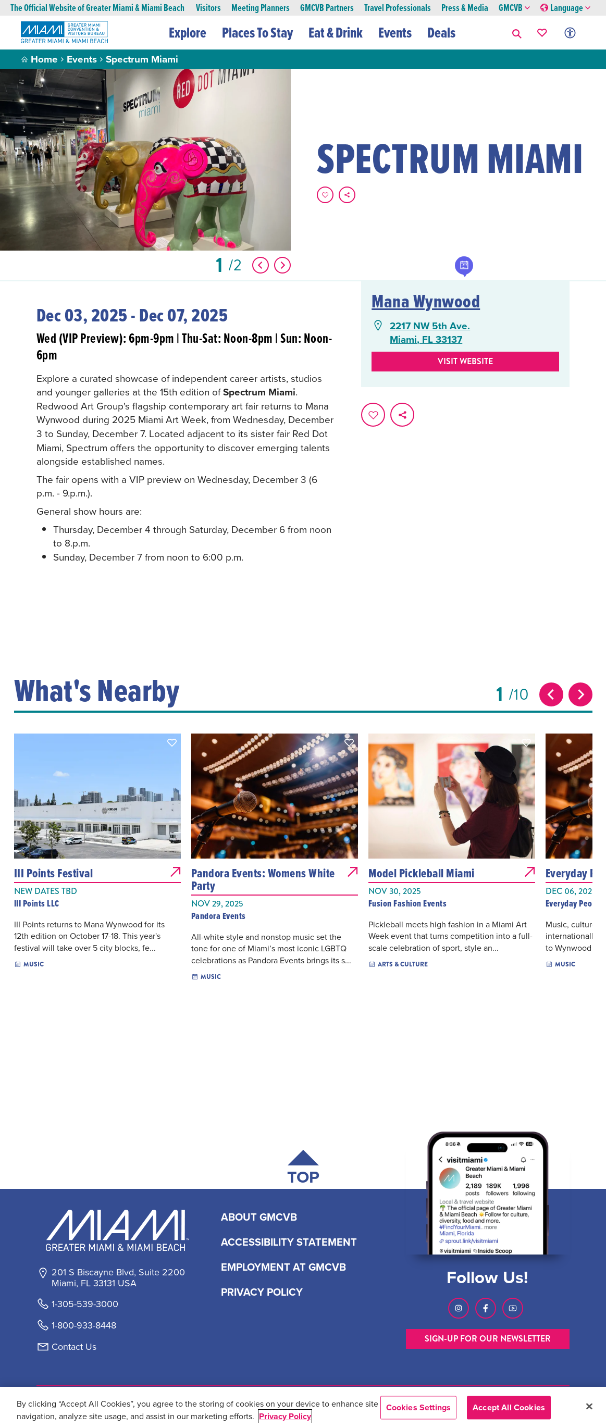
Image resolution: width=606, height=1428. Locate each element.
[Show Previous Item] (260, 265)
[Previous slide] (551, 694)
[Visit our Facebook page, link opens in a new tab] (485, 1308)
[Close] (589, 1406)
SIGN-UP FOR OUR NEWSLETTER (488, 1339)
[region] (303, 1407)
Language (565, 8)
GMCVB (514, 8)
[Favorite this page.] (325, 195)
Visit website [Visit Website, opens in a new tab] (465, 361)
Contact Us (74, 1346)
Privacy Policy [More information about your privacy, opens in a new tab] (285, 1416)
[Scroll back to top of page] (303, 1169)
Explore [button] (187, 32)
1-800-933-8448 (84, 1325)
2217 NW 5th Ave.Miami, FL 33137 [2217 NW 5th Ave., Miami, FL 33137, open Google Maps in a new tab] (430, 332)
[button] (516, 32)
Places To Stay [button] (257, 32)
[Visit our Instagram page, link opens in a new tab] (458, 1308)
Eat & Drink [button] (335, 32)
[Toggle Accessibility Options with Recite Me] (570, 32)
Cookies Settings (418, 1407)
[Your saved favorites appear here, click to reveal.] (542, 32)
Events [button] (395, 32)
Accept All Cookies (509, 1407)
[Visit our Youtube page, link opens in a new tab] (512, 1308)
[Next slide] (580, 694)
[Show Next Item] (282, 265)
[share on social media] (347, 195)
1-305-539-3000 (85, 1304)
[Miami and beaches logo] (117, 1230)
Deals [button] (441, 32)
